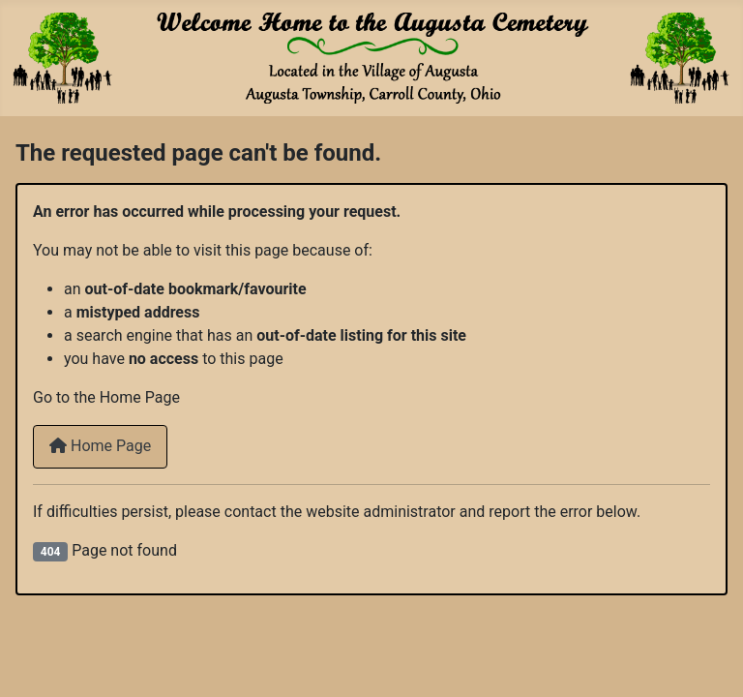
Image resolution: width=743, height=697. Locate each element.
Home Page (100, 446)
